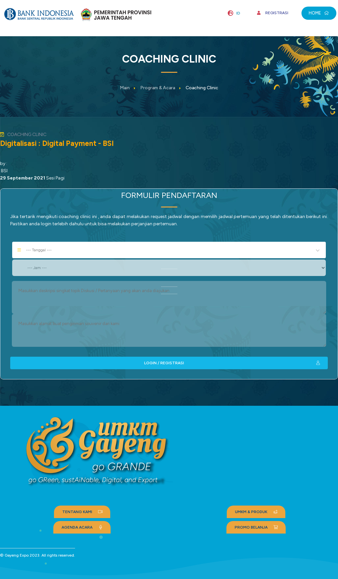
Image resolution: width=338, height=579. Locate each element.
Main (125, 88)
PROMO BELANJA (257, 527)
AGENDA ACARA (83, 527)
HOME (319, 13)
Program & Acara (157, 88)
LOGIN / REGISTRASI (232, 363)
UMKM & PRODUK (257, 512)
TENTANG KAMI (83, 512)
